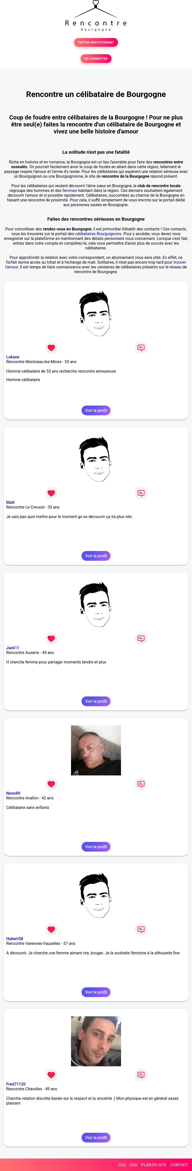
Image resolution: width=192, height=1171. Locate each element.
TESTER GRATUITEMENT (96, 42)
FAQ (122, 1165)
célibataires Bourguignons (98, 233)
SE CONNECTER (96, 58)
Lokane (12, 357)
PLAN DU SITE (154, 1165)
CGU (134, 1165)
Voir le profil (96, 410)
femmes (69, 190)
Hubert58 (14, 938)
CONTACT (179, 1165)
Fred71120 (16, 1084)
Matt (10, 502)
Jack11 (12, 647)
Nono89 (13, 793)
